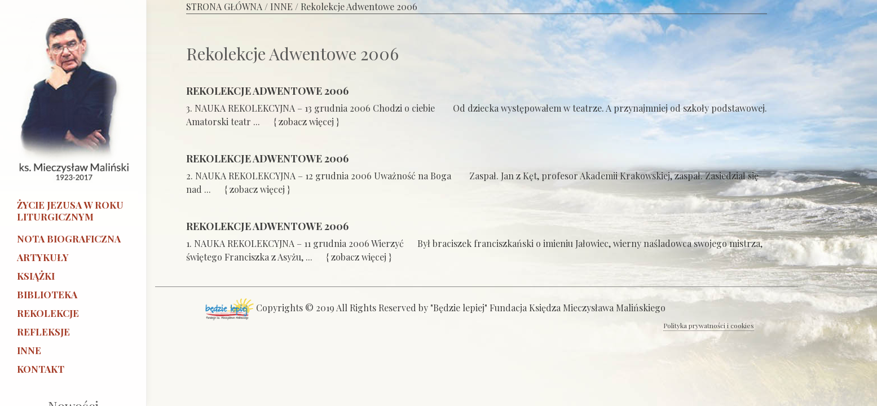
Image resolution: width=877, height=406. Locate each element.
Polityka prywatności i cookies (708, 325)
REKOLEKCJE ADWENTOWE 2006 (267, 91)
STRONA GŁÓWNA (224, 6)
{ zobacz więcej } (307, 121)
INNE (281, 6)
